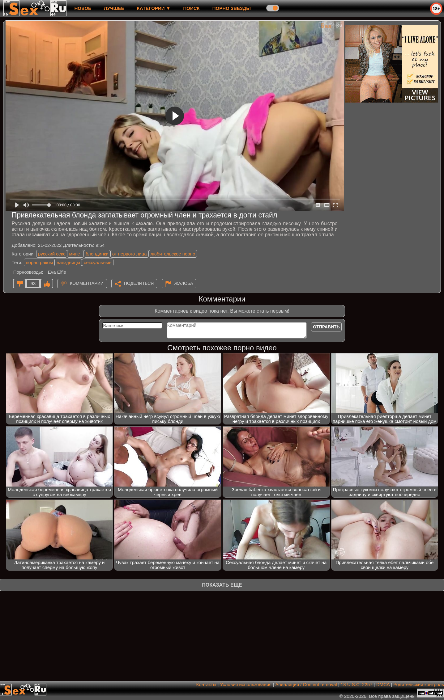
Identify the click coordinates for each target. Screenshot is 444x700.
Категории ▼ (154, 8)
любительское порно (173, 253)
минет (75, 253)
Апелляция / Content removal (306, 684)
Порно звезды (231, 8)
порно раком (39, 262)
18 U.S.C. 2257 (357, 684)
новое (82, 8)
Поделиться (139, 283)
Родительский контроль (418, 684)
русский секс (51, 253)
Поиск (191, 8)
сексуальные (98, 262)
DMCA (383, 684)
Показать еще (222, 585)
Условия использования (246, 684)
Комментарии (87, 283)
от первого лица (129, 253)
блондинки (97, 253)
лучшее (114, 8)
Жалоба (183, 283)
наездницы (68, 262)
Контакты (206, 684)
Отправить (326, 326)
